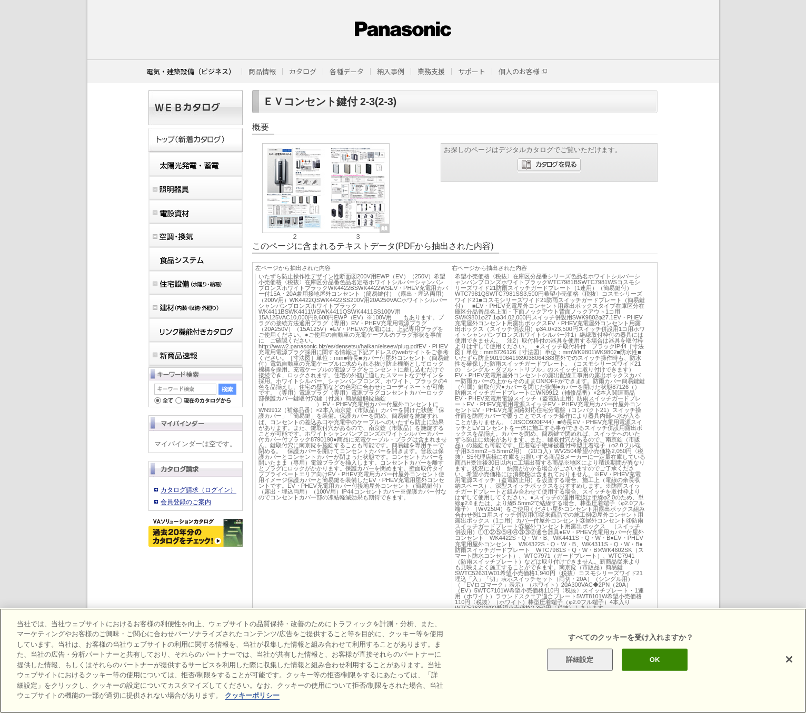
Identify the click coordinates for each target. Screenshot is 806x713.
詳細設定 (580, 660)
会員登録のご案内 (186, 502)
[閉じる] (789, 659)
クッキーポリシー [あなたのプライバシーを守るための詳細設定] (252, 695)
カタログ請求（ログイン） (198, 490)
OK (655, 660)
